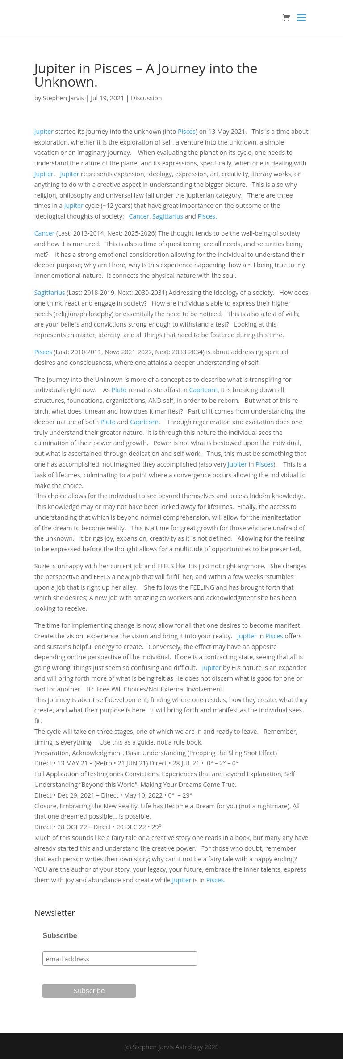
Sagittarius (167, 216)
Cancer (139, 216)
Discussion (146, 98)
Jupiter (44, 131)
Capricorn (203, 389)
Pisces (187, 131)
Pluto (119, 389)
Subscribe (59, 935)
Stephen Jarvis (63, 98)
